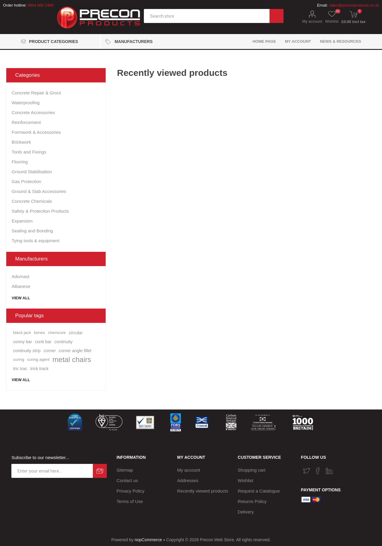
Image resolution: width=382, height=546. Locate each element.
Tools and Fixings (29, 151)
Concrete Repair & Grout (36, 92)
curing (18, 359)
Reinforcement (26, 122)
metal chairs (72, 359)
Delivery (246, 511)
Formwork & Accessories (36, 132)
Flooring (20, 161)
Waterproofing (26, 102)
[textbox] (206, 16)
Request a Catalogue (259, 490)
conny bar (22, 341)
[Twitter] (306, 471)
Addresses (187, 480)
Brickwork (21, 142)
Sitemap (125, 470)
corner (50, 350)
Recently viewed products (202, 490)
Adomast (20, 276)
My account (312, 21)
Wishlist (245, 480)
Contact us (127, 480)
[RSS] (340, 469)
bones (39, 332)
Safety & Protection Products (40, 211)
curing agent (38, 359)
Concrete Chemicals (32, 201)
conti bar (43, 341)
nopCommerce (148, 539)
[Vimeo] (329, 471)
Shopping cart (252, 470)
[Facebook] (318, 471)
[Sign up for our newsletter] (52, 471)
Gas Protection (26, 181)
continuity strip (27, 350)
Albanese (21, 286)
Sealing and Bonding (32, 230)
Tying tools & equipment (35, 240)
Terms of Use (130, 501)
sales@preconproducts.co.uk (354, 5)
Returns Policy (252, 501)
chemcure (57, 332)
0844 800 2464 (40, 5)
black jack (22, 332)
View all (21, 298)
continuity (63, 341)
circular (75, 332)
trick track (39, 368)
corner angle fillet (75, 350)
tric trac (20, 368)
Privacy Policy (130, 490)
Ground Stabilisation (32, 171)
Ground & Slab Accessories (39, 191)
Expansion (22, 220)
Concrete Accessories (33, 112)
